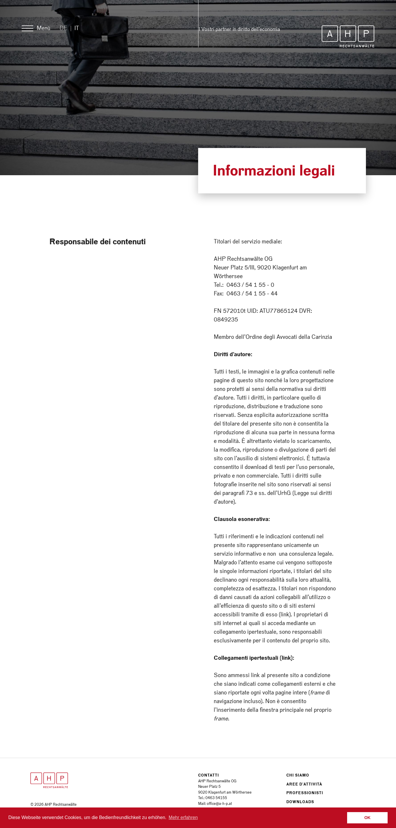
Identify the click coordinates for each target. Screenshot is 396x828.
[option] (198, 87)
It (76, 28)
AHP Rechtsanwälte (348, 36)
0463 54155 (216, 797)
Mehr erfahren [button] (183, 817)
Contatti (208, 775)
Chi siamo (297, 775)
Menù (43, 28)
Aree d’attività (304, 784)
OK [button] (367, 817)
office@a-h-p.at (219, 803)
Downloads (300, 801)
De (63, 28)
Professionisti (304, 792)
